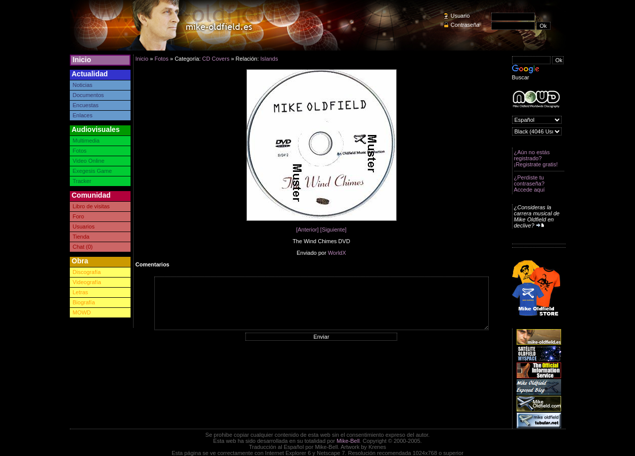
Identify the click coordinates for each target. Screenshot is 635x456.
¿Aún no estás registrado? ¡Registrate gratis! (536, 158)
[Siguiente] (333, 229)
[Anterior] (307, 229)
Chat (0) (83, 247)
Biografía (84, 302)
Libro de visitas (91, 206)
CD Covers (216, 59)
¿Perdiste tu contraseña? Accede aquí (529, 183)
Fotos (80, 151)
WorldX (337, 253)
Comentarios (153, 264)
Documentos (88, 95)
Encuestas (86, 105)
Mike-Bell (347, 441)
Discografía (87, 272)
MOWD (82, 312)
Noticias (83, 85)
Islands (269, 59)
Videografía (87, 282)
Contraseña (465, 25)
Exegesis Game (92, 171)
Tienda (81, 237)
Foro (78, 216)
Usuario (460, 16)
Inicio (82, 60)
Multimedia (86, 141)
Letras (81, 292)
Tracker (82, 181)
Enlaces (83, 115)
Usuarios (84, 226)
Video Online (89, 161)
